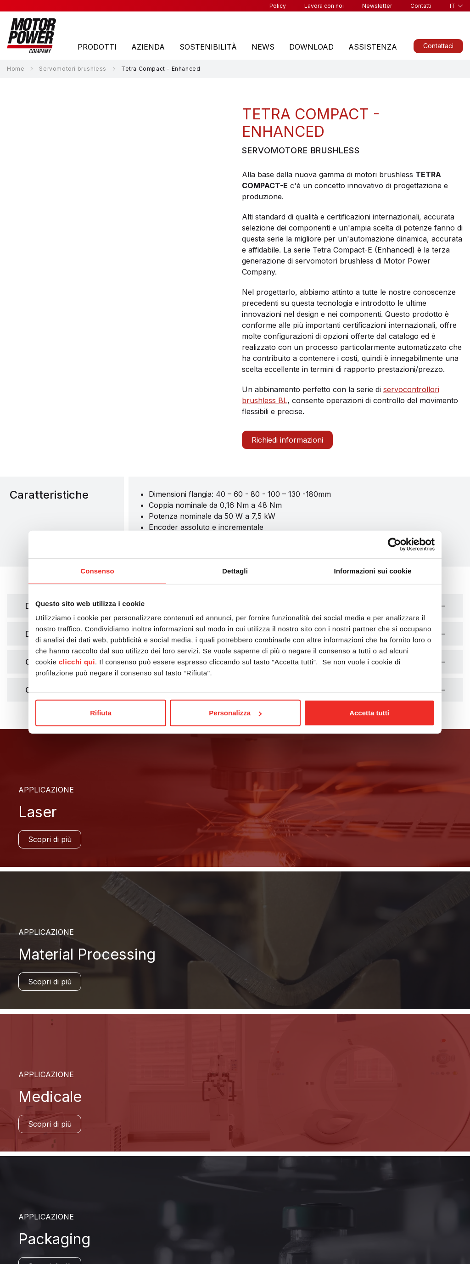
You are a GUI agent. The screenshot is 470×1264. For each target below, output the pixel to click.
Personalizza (235, 713)
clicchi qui (77, 662)
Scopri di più (50, 839)
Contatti (420, 5)
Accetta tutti (369, 713)
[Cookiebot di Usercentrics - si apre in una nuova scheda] (394, 544)
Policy (277, 5)
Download (311, 46)
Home (15, 68)
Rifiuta (101, 713)
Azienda (148, 46)
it (452, 5)
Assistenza (372, 46)
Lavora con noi (324, 5)
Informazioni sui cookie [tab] (373, 570)
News (263, 46)
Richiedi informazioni (287, 439)
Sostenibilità (208, 46)
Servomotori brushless (72, 68)
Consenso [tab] (97, 570)
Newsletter (377, 5)
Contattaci (438, 46)
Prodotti (97, 46)
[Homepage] (31, 35)
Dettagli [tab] (235, 570)
